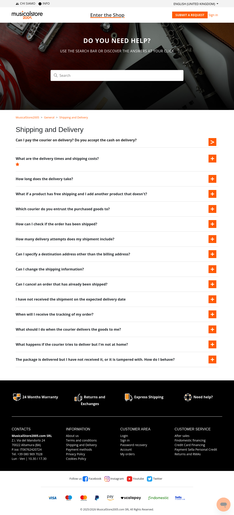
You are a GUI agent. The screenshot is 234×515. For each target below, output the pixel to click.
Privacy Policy (75, 454)
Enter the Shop (107, 15)
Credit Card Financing (190, 445)
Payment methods (79, 449)
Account (126, 449)
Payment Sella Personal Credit (196, 449)
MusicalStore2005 (27, 117)
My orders (127, 454)
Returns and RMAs (188, 454)
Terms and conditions (81, 440)
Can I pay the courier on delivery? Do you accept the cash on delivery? (76, 140)
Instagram (114, 479)
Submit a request (189, 15)
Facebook (92, 479)
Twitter (154, 479)
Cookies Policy (76, 459)
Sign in (125, 440)
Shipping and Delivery (73, 117)
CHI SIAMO (25, 3)
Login (124, 436)
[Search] (117, 75)
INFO (44, 3)
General (49, 117)
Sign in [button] (213, 15)
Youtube (135, 479)
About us (72, 436)
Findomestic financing (190, 440)
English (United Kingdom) (194, 4)
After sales (182, 436)
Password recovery (133, 445)
